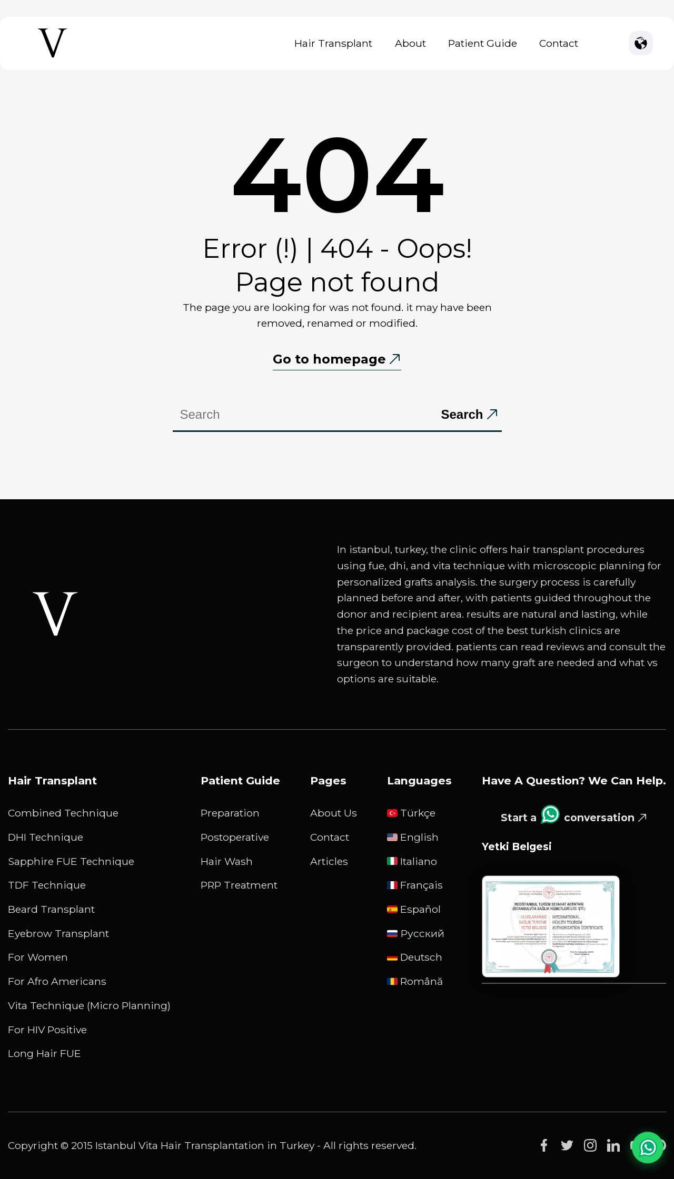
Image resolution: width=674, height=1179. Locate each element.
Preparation (230, 813)
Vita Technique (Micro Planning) (89, 1005)
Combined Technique (63, 813)
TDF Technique (47, 885)
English (413, 837)
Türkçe (411, 813)
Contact (558, 43)
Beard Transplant (51, 909)
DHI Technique (45, 837)
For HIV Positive (47, 1029)
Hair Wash (227, 861)
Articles (329, 861)
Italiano (412, 861)
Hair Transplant (333, 43)
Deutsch (414, 957)
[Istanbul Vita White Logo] (55, 614)
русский (415, 933)
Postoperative (235, 837)
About (410, 43)
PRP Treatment (239, 885)
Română (415, 981)
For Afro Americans (57, 981)
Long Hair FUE (44, 1053)
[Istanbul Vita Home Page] (52, 58)
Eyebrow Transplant (58, 933)
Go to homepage (329, 359)
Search (462, 414)
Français (415, 885)
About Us (333, 813)
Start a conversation (568, 814)
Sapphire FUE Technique (71, 861)
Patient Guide (482, 43)
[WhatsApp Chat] (647, 1147)
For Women (38, 957)
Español (414, 909)
